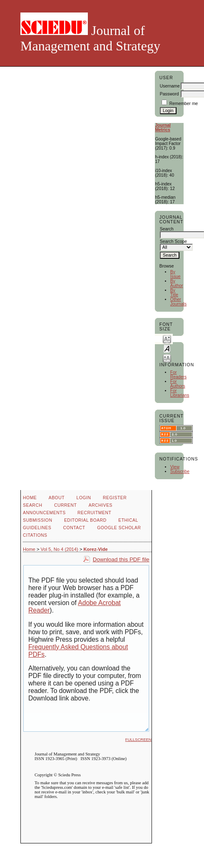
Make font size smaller (167, 338)
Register (115, 497)
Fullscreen (138, 739)
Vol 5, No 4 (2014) (59, 549)
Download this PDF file (121, 559)
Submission (37, 520)
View (174, 467)
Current (65, 505)
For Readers (178, 374)
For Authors (177, 383)
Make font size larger (167, 358)
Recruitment (94, 512)
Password (169, 94)
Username (170, 86)
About (57, 497)
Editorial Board (85, 520)
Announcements (44, 512)
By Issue (175, 274)
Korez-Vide (96, 549)
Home (30, 497)
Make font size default (167, 348)
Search (32, 505)
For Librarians (179, 393)
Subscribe (179, 471)
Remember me (183, 103)
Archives (100, 505)
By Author (176, 283)
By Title (174, 292)
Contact (74, 527)
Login (84, 497)
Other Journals (178, 301)
